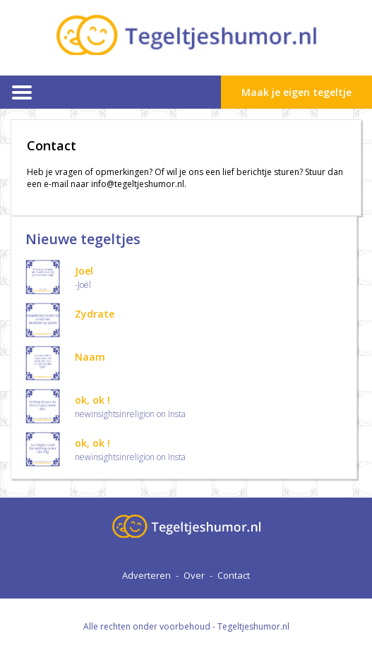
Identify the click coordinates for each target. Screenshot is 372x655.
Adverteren (146, 575)
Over (194, 575)
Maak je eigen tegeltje (296, 92)
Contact (233, 575)
